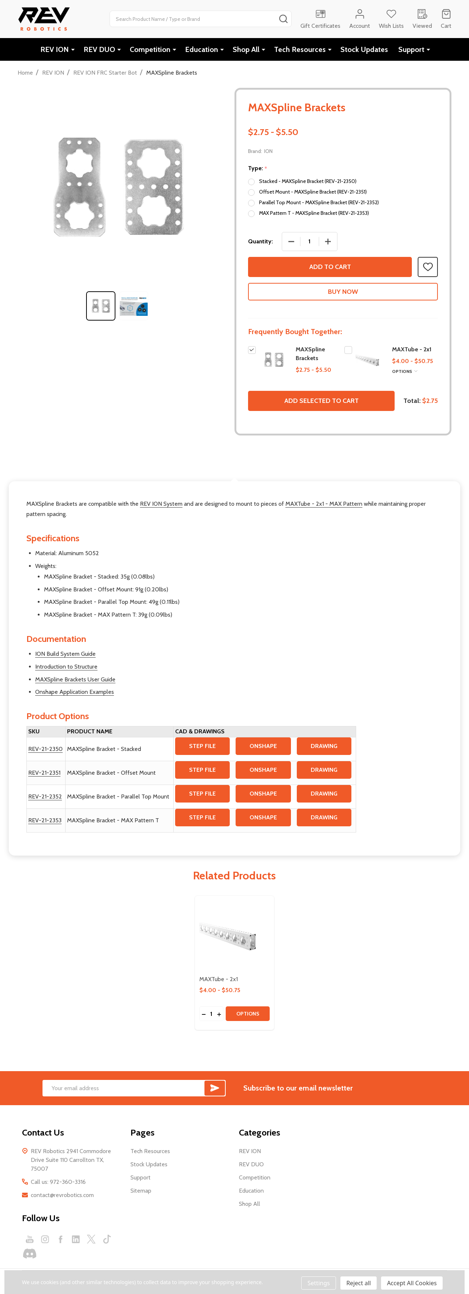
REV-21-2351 (44, 772)
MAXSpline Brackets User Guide (75, 679)
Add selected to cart (321, 401)
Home (25, 72)
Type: (257, 168)
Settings (318, 1283)
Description (235, 464)
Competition (150, 49)
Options (404, 371)
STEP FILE (202, 746)
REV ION (54, 49)
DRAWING (324, 746)
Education (201, 49)
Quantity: (260, 241)
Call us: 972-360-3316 (58, 1181)
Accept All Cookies (412, 1283)
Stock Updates (364, 49)
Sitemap (140, 1190)
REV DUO (99, 49)
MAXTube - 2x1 (412, 349)
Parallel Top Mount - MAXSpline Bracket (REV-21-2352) (319, 202)
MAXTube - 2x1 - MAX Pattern (323, 503)
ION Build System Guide (65, 653)
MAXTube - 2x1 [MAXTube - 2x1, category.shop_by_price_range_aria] (218, 979)
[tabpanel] (100, 306)
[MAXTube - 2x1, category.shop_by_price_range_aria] (234, 935)
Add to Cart (330, 267)
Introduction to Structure (66, 666)
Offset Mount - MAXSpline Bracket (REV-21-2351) (313, 191)
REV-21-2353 (45, 820)
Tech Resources (300, 49)
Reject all (358, 1283)
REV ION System (161, 503)
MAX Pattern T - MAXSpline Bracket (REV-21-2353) (314, 213)
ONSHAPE (263, 746)
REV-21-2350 (45, 748)
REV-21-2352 (45, 796)
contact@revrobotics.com (62, 1195)
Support (411, 49)
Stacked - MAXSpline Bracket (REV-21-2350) (308, 181)
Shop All (246, 49)
